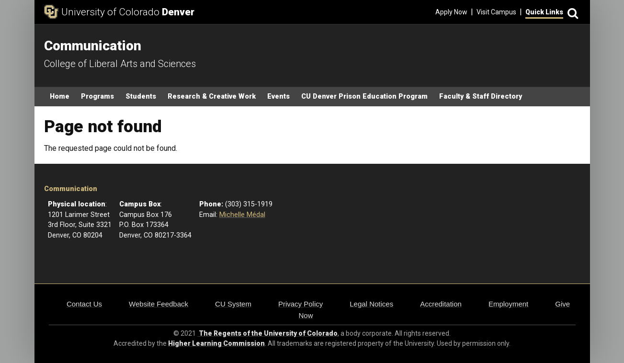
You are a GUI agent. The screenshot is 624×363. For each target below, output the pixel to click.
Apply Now (451, 12)
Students (140, 96)
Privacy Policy (300, 304)
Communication (70, 189)
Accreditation (441, 304)
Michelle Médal (242, 215)
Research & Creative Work (212, 96)
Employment (508, 304)
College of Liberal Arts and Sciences (120, 63)
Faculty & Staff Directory (480, 96)
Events (278, 96)
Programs (97, 96)
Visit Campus (496, 12)
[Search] (571, 12)
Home (59, 96)
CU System (233, 304)
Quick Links (544, 12)
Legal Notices (371, 304)
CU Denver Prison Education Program (364, 96)
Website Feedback (158, 304)
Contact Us (84, 304)
